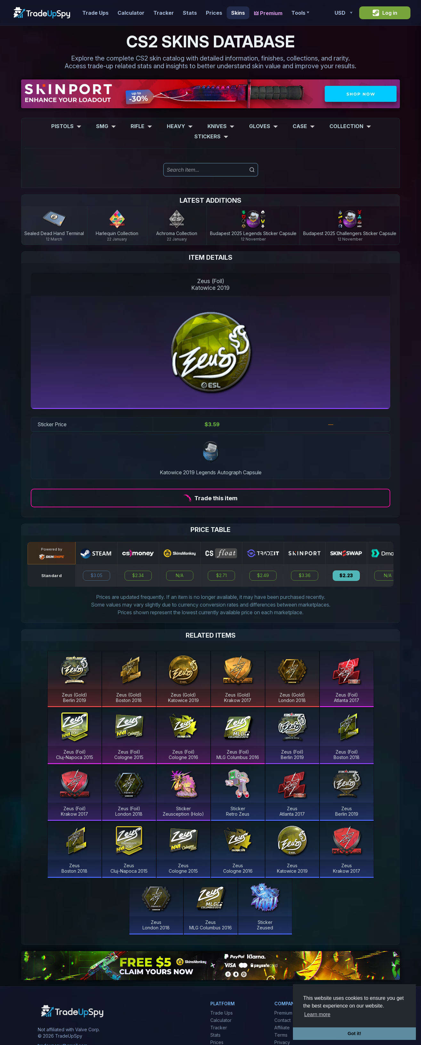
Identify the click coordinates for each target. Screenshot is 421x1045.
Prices (214, 13)
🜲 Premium (268, 13)
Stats (190, 13)
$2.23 (346, 575)
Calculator (130, 13)
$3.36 (305, 575)
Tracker (163, 13)
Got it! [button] (354, 1033)
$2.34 (138, 575)
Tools (300, 13)
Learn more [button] (317, 1014)
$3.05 (96, 575)
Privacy (282, 1042)
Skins (238, 13)
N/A (179, 575)
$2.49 (263, 575)
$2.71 (221, 575)
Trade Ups (95, 13)
